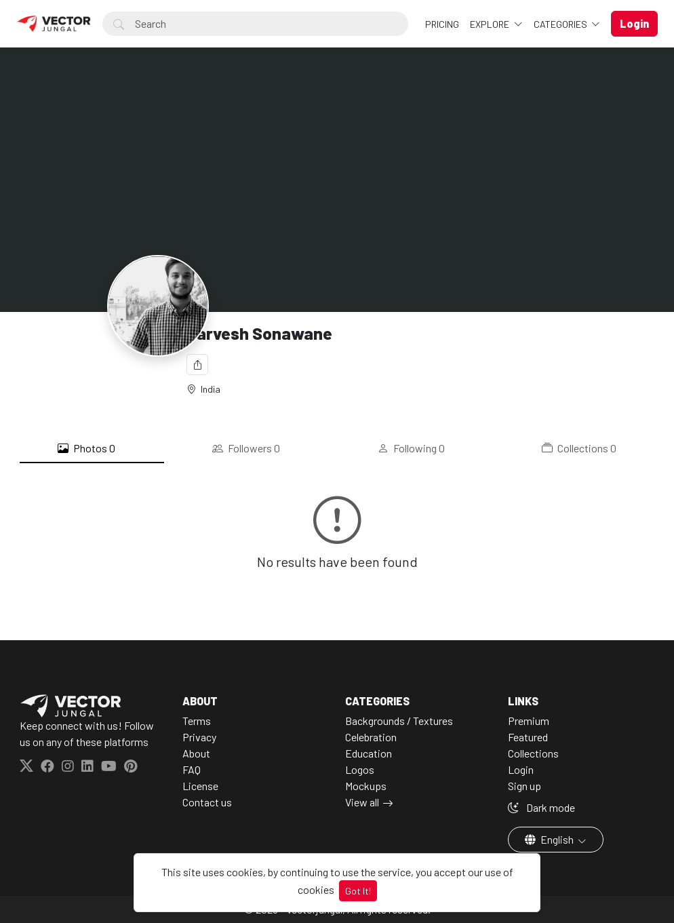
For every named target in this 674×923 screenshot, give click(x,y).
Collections (579, 448)
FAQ (191, 769)
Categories (561, 24)
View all (362, 802)
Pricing (442, 24)
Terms (196, 720)
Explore (490, 24)
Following (411, 448)
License (200, 785)
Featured (528, 736)
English (550, 839)
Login (521, 769)
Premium (528, 720)
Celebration (371, 736)
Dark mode (541, 807)
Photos (86, 448)
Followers (246, 448)
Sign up (524, 785)
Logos (359, 769)
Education (368, 753)
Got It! (358, 891)
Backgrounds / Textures (399, 720)
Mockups (365, 785)
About (196, 753)
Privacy (199, 736)
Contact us (207, 802)
